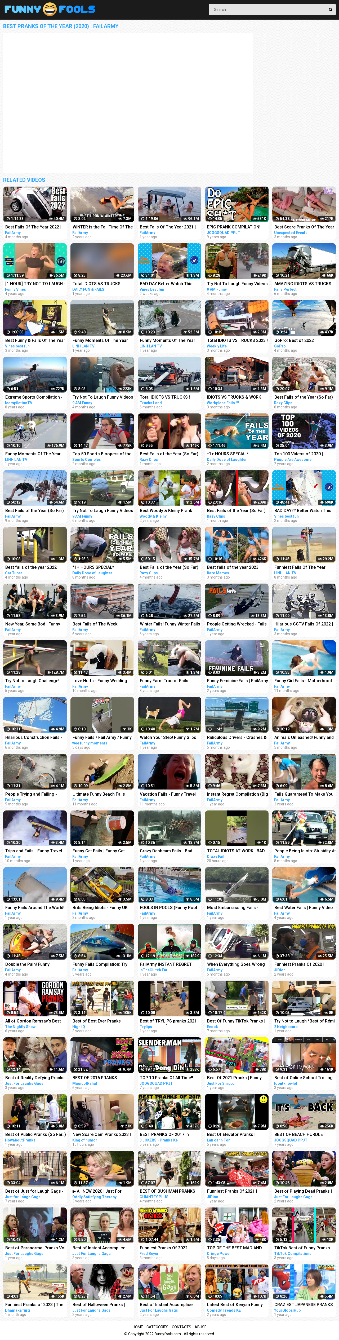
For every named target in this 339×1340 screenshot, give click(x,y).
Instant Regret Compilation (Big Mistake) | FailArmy (237, 795)
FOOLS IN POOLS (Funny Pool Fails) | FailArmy (168, 908)
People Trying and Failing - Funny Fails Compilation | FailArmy (31, 795)
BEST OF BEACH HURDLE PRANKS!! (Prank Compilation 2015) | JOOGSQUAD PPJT (302, 1135)
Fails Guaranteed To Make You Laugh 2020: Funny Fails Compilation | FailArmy (303, 795)
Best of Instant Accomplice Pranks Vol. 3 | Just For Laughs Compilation (170, 1305)
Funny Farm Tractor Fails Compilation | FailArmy (164, 681)
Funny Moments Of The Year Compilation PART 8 (100, 341)
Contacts (181, 1327)
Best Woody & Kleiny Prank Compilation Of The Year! (166, 511)
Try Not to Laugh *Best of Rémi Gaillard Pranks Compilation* (304, 1022)
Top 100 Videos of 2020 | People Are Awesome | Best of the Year (303, 454)
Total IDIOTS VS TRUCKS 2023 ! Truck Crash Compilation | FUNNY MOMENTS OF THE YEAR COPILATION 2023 (237, 341)
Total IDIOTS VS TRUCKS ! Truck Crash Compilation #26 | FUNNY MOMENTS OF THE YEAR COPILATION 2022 (169, 398)
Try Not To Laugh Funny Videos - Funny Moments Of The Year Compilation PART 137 (237, 284)
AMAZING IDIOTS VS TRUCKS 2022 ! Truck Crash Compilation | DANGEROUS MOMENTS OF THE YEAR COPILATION (304, 284)
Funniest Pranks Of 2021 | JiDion (232, 1192)
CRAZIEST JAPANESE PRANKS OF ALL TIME (303, 1305)
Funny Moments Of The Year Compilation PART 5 (33, 454)
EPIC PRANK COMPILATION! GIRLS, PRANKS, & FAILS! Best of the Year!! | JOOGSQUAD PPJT (236, 227)
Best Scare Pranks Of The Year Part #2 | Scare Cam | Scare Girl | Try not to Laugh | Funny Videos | (305, 227)
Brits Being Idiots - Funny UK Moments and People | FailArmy (103, 908)
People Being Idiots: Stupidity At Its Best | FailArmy (305, 851)
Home (138, 1327)
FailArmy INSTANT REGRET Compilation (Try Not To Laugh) (170, 965)
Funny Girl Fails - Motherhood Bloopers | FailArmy (303, 681)
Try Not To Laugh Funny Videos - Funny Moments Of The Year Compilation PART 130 (103, 511)
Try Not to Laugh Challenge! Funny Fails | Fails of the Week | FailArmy (35, 681)
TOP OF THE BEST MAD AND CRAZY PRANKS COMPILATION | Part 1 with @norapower (237, 1248)
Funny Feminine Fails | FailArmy (237, 680)
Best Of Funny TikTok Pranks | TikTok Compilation (236, 1022)
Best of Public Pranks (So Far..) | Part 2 (35, 1135)
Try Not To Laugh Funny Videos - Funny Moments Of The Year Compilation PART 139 (103, 398)
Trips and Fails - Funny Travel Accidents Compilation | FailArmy (33, 851)
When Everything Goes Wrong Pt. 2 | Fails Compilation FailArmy (236, 965)
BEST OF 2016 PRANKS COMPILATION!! (95, 1078)
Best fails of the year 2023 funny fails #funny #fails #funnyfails (232, 568)
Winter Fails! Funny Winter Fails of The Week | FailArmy (170, 624)
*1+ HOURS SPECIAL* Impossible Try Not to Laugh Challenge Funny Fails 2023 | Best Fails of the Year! (234, 454)
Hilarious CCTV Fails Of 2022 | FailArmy (303, 624)
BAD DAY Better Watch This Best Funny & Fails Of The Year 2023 (170, 284)
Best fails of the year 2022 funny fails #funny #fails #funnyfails (31, 568)
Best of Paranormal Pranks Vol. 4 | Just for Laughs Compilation (36, 1248)
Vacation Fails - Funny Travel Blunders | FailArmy (168, 795)
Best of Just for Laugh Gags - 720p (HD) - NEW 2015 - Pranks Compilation (35, 1192)
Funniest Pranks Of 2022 (164, 1247)
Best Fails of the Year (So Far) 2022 (303, 398)
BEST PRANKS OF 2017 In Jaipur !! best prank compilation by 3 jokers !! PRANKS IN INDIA (170, 1135)
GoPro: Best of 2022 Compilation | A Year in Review (303, 341)
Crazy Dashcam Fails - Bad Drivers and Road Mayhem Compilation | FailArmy (166, 851)
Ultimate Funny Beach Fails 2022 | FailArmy (99, 795)
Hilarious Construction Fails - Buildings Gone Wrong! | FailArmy (33, 738)
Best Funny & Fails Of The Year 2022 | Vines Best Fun (35, 341)
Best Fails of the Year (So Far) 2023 (169, 454)
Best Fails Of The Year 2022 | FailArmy (33, 227)
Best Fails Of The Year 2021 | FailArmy (168, 227)
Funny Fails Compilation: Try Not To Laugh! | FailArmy (100, 965)
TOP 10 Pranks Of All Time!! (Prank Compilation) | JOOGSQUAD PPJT (166, 1078)
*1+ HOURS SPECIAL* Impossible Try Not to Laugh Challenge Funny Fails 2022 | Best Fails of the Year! (100, 568)
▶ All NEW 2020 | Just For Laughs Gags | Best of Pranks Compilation (102, 1192)
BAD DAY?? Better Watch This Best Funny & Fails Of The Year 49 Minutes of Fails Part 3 (304, 511)
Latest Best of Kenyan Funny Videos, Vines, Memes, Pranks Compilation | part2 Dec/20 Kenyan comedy (236, 1305)
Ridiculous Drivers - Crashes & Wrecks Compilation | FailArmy (237, 738)
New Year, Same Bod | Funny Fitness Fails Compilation (32, 624)
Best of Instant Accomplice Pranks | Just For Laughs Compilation (99, 1248)
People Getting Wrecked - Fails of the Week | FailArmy (237, 624)
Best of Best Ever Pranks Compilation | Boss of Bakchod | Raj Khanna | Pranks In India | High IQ (103, 1022)
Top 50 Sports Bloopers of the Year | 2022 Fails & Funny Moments (102, 454)
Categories (157, 1327)
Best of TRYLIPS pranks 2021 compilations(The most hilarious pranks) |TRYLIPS (168, 1022)
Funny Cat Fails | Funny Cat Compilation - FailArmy (99, 851)
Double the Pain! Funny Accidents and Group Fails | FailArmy (31, 965)
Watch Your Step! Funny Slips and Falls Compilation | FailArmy (168, 738)
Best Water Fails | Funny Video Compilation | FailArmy (303, 908)
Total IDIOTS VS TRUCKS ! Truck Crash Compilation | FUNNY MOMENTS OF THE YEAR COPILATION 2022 (98, 284)
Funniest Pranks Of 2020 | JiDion (299, 965)
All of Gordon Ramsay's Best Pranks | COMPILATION (33, 1022)
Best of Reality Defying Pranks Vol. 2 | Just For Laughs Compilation (35, 1078)
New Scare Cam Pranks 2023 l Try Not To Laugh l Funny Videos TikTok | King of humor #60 (102, 1135)
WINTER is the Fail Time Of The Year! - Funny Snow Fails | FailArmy (103, 227)
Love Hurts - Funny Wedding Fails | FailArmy (100, 681)
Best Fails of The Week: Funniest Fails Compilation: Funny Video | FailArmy (99, 624)
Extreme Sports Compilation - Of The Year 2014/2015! (34, 398)
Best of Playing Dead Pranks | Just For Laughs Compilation (303, 1192)
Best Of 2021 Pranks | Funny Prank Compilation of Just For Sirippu (236, 1078)
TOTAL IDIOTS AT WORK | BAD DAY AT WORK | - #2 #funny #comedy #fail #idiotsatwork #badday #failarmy (236, 851)
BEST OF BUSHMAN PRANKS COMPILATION (167, 1192)
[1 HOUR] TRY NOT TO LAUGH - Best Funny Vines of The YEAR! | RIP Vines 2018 (35, 284)
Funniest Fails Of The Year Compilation (299, 568)
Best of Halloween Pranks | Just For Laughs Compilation (101, 1305)
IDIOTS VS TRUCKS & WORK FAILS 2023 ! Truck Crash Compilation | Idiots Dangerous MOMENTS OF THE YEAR (237, 398)
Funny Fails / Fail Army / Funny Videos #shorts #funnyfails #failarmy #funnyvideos (102, 738)
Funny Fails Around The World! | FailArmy (35, 908)
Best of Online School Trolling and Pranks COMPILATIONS (303, 1078)
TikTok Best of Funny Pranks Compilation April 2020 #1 (302, 1248)
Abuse (201, 1327)
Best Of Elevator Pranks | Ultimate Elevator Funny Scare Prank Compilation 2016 (236, 1135)
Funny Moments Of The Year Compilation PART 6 (167, 341)
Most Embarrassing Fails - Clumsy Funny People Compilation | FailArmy (232, 908)
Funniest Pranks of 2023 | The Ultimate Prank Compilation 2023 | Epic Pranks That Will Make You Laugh (34, 1305)
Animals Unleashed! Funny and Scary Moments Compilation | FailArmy (304, 738)
